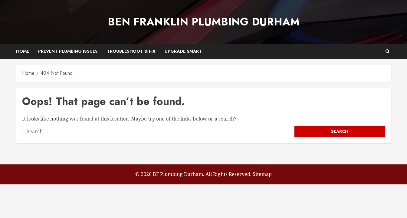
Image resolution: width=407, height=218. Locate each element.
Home (22, 51)
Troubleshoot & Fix (131, 51)
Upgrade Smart (183, 51)
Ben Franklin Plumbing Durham (204, 21)
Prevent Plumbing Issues (68, 51)
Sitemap (262, 174)
